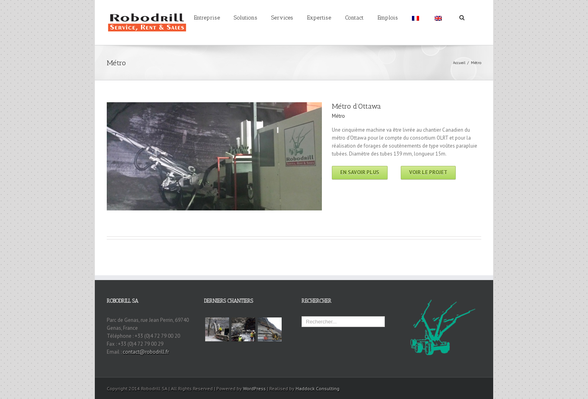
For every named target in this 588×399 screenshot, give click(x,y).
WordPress (254, 388)
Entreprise (207, 17)
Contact (354, 17)
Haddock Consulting (317, 388)
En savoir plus (359, 172)
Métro (338, 116)
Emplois (388, 17)
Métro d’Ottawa (356, 106)
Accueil (459, 62)
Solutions (245, 17)
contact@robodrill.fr (146, 351)
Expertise (319, 17)
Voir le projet (428, 172)
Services (282, 17)
